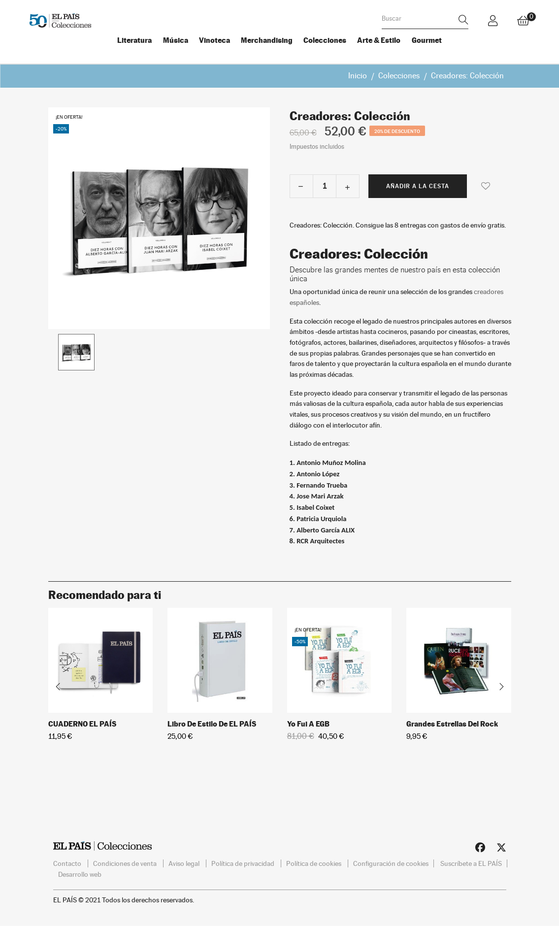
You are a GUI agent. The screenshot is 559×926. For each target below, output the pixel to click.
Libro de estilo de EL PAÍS (211, 722)
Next (501, 685)
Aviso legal (184, 862)
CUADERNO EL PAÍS (82, 722)
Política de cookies (314, 862)
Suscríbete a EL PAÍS (471, 862)
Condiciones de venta (125, 862)
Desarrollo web (79, 873)
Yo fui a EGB (308, 722)
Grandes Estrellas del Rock (452, 722)
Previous (58, 685)
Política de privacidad (243, 862)
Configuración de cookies (390, 862)
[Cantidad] (324, 184)
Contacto (68, 862)
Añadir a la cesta (417, 184)
